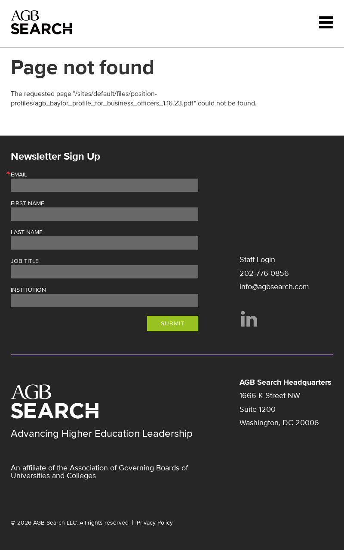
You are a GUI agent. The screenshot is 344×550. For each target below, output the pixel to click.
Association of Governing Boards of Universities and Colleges (99, 471)
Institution (28, 290)
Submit (172, 323)
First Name (27, 204)
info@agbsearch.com (274, 286)
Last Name (27, 232)
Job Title (25, 261)
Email (19, 175)
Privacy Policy (155, 522)
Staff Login (257, 259)
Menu (326, 22)
